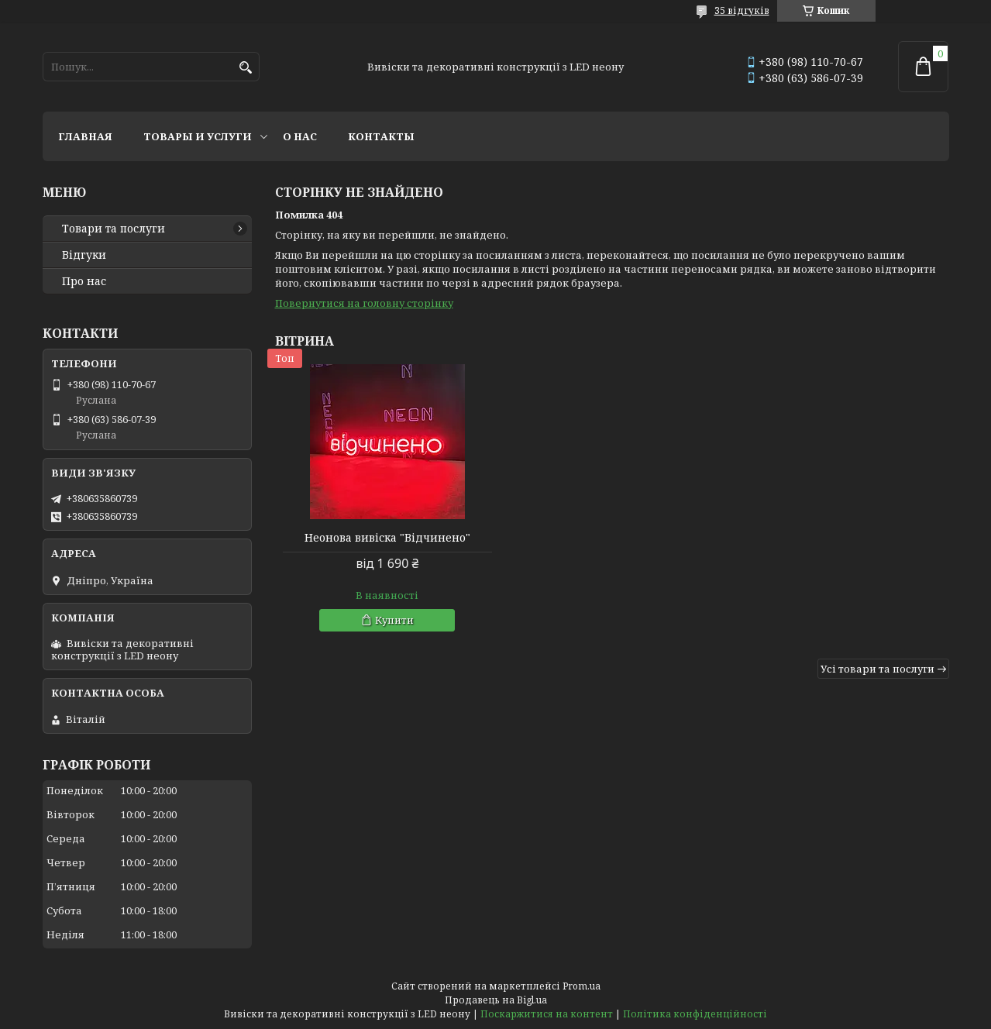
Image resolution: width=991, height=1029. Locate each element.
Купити (389, 620)
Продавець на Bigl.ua (496, 1000)
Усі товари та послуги (877, 669)
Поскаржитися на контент (546, 1013)
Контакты (381, 136)
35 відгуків (741, 10)
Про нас (84, 281)
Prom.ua (581, 986)
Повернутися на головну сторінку (364, 303)
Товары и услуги (197, 136)
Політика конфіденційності (695, 1013)
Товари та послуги (113, 229)
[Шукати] (246, 67)
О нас (300, 136)
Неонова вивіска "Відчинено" (383, 538)
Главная (85, 136)
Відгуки (84, 255)
